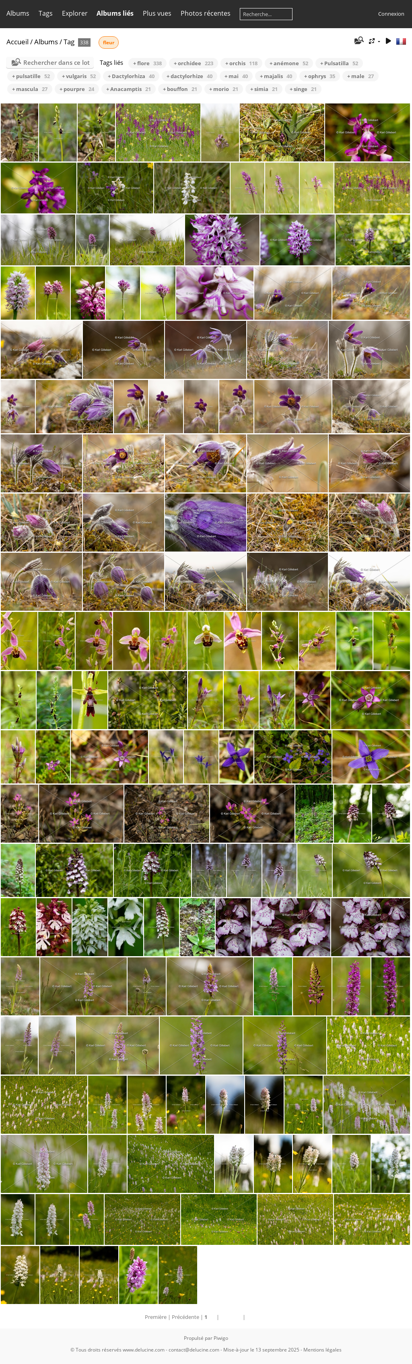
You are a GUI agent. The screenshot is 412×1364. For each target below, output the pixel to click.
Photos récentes (206, 13)
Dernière (257, 1317)
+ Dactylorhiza (131, 76)
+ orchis (241, 63)
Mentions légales (322, 1349)
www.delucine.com (144, 1349)
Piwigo (221, 1338)
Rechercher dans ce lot (56, 62)
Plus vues (157, 13)
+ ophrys (319, 76)
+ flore (147, 63)
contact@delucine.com (194, 1349)
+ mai (236, 76)
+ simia (264, 89)
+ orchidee (193, 63)
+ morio (223, 89)
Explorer (75, 13)
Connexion (391, 13)
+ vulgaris (79, 76)
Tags (46, 13)
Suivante (230, 1317)
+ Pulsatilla (339, 63)
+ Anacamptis (128, 89)
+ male (360, 76)
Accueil (17, 41)
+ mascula (29, 89)
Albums (17, 13)
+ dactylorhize (189, 76)
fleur (108, 42)
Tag (69, 41)
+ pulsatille (31, 76)
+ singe (303, 89)
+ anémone (289, 63)
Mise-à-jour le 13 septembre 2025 (261, 1349)
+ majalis (276, 76)
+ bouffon (180, 89)
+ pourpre (77, 89)
